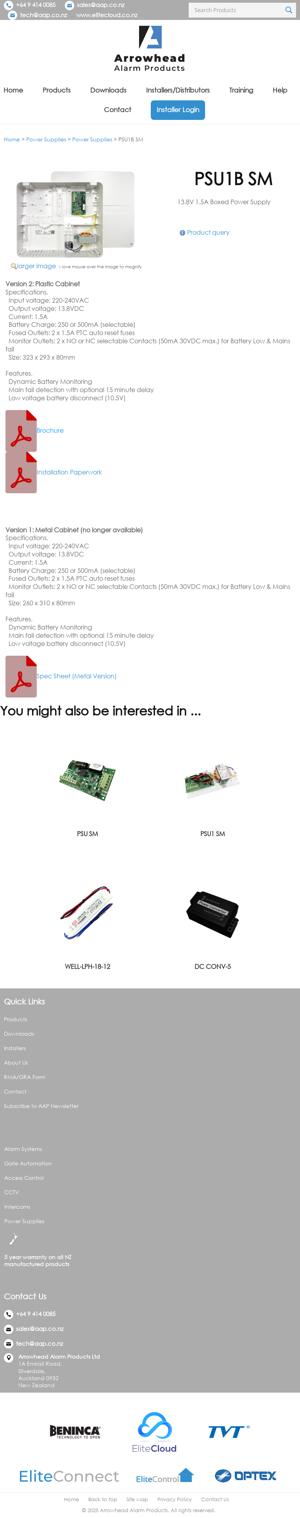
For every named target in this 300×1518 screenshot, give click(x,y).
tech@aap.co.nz (43, 14)
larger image (36, 266)
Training (241, 90)
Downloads (108, 90)
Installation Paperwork (53, 472)
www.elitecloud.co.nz (106, 14)
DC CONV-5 (213, 966)
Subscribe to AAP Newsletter (41, 1105)
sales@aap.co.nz (100, 4)
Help (280, 90)
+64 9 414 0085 (29, 4)
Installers (15, 1048)
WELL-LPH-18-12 (87, 966)
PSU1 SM (212, 834)
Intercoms (17, 1206)
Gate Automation (28, 1163)
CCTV (11, 1192)
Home (13, 90)
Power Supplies (46, 139)
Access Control (24, 1177)
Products (57, 90)
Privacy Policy (174, 1499)
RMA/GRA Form (24, 1077)
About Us (16, 1062)
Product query (208, 232)
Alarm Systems (23, 1148)
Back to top (102, 1499)
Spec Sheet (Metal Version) (61, 676)
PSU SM (87, 834)
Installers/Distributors (178, 90)
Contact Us (215, 1499)
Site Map (137, 1499)
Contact (117, 109)
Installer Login (178, 109)
